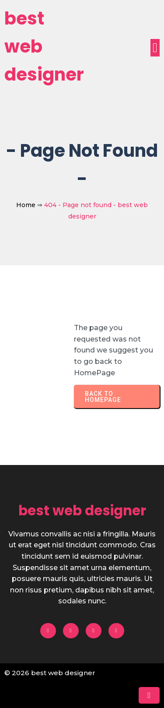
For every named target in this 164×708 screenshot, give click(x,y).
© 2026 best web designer (49, 673)
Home (25, 205)
